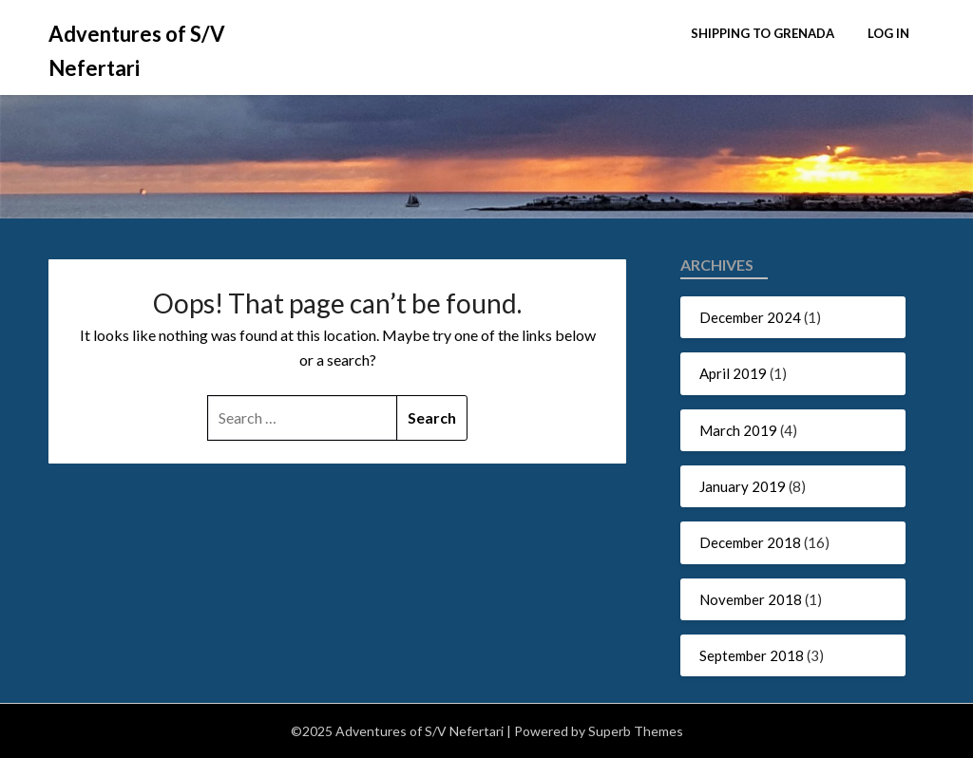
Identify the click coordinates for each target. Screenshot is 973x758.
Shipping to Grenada (762, 33)
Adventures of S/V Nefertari (136, 51)
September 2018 (751, 655)
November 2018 (750, 599)
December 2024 (750, 317)
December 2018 (750, 542)
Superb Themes (635, 731)
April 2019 (733, 373)
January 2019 (742, 486)
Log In (888, 33)
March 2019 (738, 430)
